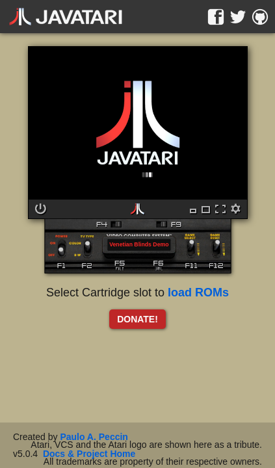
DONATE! (137, 319)
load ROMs (198, 292)
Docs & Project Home (89, 453)
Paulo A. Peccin (94, 437)
